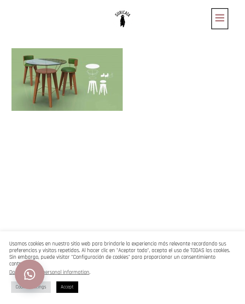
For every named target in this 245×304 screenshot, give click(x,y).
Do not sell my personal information (49, 272)
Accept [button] (67, 287)
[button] (29, 274)
